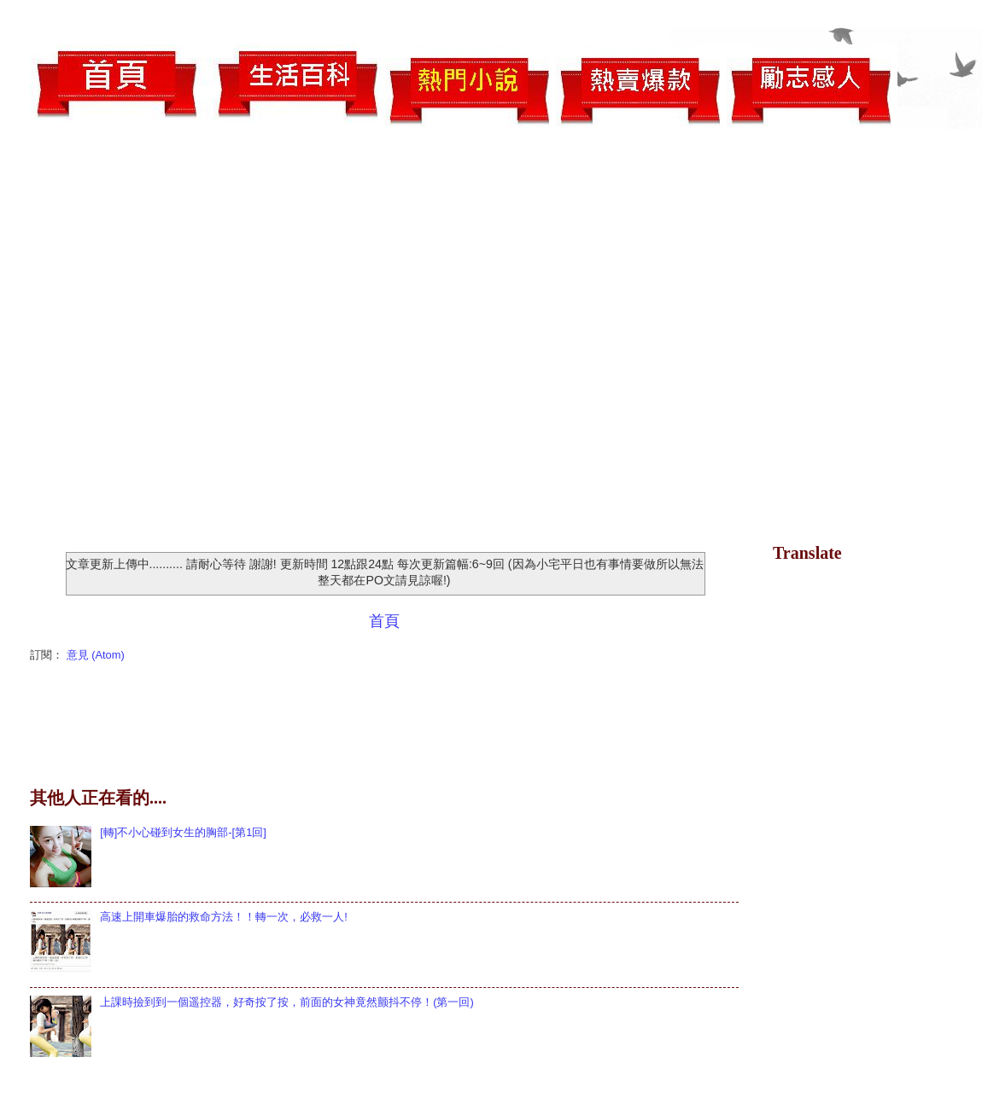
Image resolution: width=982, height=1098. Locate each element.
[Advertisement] (175, 338)
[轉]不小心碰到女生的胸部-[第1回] (183, 832)
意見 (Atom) (96, 654)
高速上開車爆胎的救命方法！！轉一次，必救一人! (224, 916)
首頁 (384, 621)
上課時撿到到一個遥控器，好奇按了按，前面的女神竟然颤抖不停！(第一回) (287, 1002)
